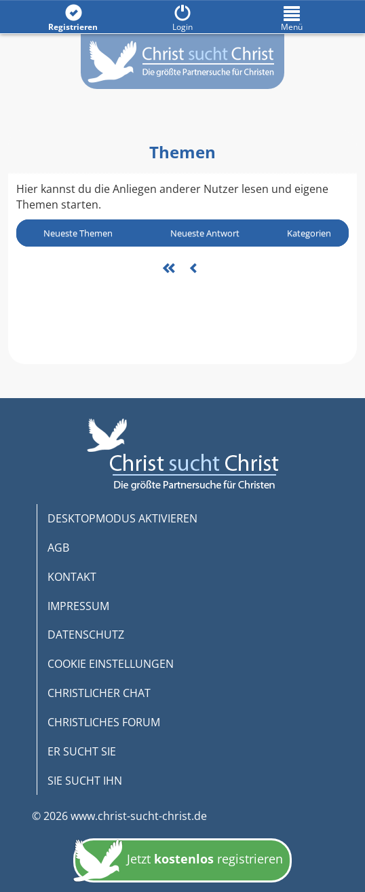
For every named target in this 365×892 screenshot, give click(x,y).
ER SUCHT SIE (81, 751)
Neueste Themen (78, 233)
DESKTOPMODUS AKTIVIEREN (122, 518)
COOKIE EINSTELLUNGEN (110, 663)
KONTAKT (71, 576)
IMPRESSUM (78, 606)
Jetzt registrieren (178, 862)
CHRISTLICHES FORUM (103, 722)
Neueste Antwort (204, 233)
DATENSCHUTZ (85, 634)
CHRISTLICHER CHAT (99, 692)
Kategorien (309, 233)
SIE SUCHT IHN (84, 780)
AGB (58, 547)
